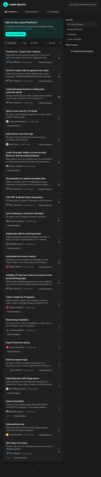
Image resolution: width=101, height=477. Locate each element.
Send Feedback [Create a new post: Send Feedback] (15, 34)
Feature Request (75, 29)
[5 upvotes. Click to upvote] (59, 161)
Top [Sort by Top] (23, 43)
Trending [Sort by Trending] (10, 43)
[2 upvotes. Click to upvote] (59, 118)
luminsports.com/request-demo (18, 29)
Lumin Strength (74, 39)
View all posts (75, 24)
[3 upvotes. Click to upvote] (59, 183)
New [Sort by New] (34, 43)
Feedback (71, 34)
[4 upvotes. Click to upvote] (59, 56)
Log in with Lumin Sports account (82, 4)
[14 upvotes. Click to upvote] (59, 96)
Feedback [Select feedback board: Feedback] (12, 11)
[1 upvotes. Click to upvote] (59, 327)
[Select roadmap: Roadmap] (33, 11)
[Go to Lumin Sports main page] (14, 4)
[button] (29, 56)
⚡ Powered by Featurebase (82, 51)
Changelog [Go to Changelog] (52, 11)
